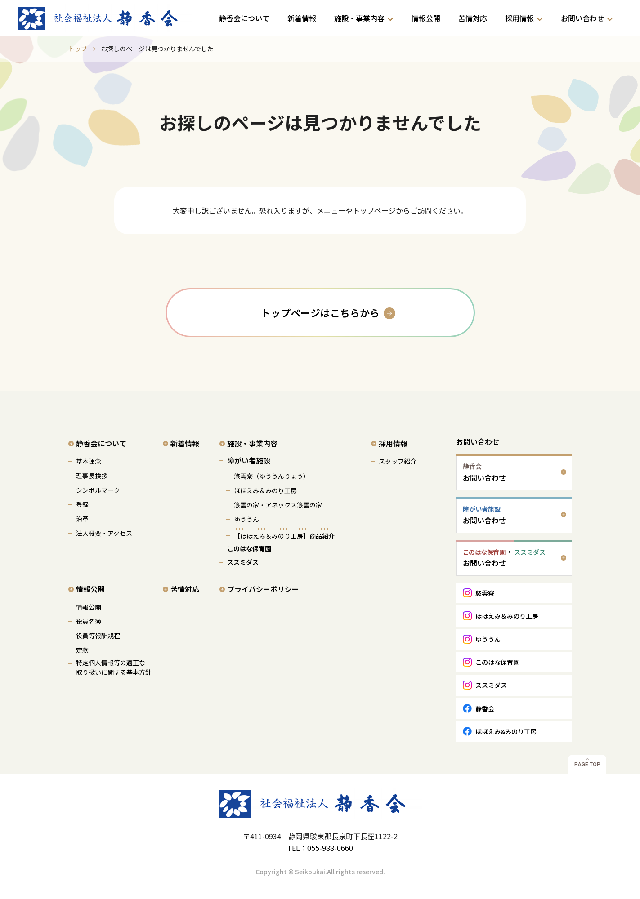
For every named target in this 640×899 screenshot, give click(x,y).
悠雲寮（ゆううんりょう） (271, 476)
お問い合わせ (582, 18)
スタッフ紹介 (397, 461)
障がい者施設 (248, 460)
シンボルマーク (98, 489)
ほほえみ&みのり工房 (506, 731)
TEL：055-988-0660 (320, 847)
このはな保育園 (249, 548)
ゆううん (246, 519)
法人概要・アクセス (104, 533)
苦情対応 (472, 18)
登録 (82, 504)
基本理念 (88, 461)
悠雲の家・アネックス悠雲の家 (278, 504)
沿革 (82, 518)
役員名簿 (88, 621)
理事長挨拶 (91, 475)
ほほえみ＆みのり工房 (265, 490)
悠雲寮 (484, 592)
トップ (77, 48)
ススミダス (243, 561)
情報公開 (426, 18)
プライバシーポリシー (263, 588)
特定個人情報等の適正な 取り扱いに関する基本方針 (114, 667)
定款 (82, 649)
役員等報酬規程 (98, 635)
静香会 (484, 708)
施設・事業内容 (359, 18)
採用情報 (519, 18)
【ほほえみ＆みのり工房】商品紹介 (284, 535)
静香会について (244, 18)
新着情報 (301, 18)
